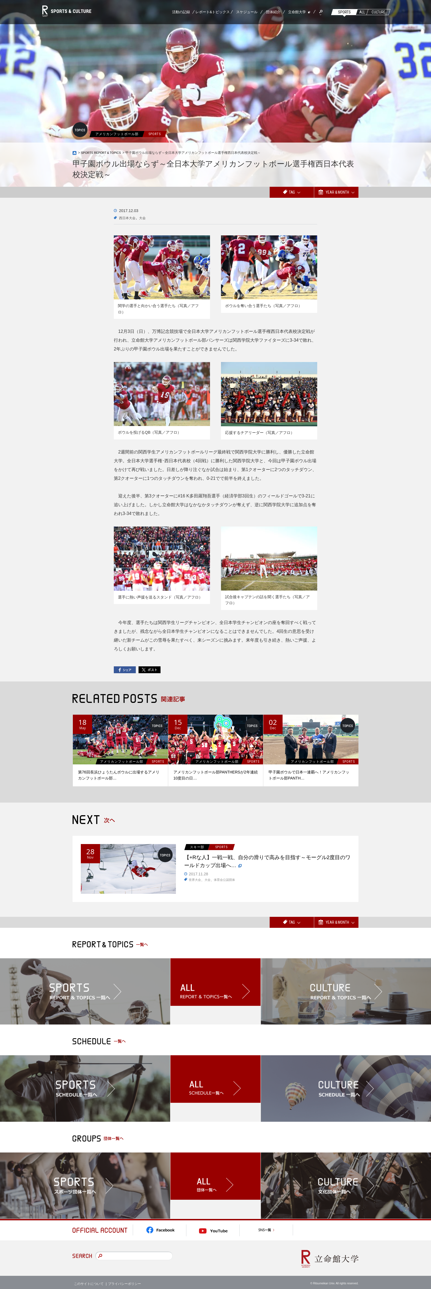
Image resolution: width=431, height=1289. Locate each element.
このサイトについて (89, 1280)
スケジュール (247, 12)
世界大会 (195, 883)
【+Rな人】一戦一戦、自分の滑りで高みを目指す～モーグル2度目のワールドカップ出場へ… (268, 863)
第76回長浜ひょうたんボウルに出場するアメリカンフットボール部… (118, 775)
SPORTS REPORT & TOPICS (103, 153)
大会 (146, 218)
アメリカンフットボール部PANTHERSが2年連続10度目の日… (215, 775)
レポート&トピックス (212, 12)
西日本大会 (128, 218)
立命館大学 (297, 12)
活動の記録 (181, 12)
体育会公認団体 (227, 883)
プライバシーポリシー (124, 1280)
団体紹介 (273, 12)
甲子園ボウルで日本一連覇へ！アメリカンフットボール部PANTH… (309, 775)
